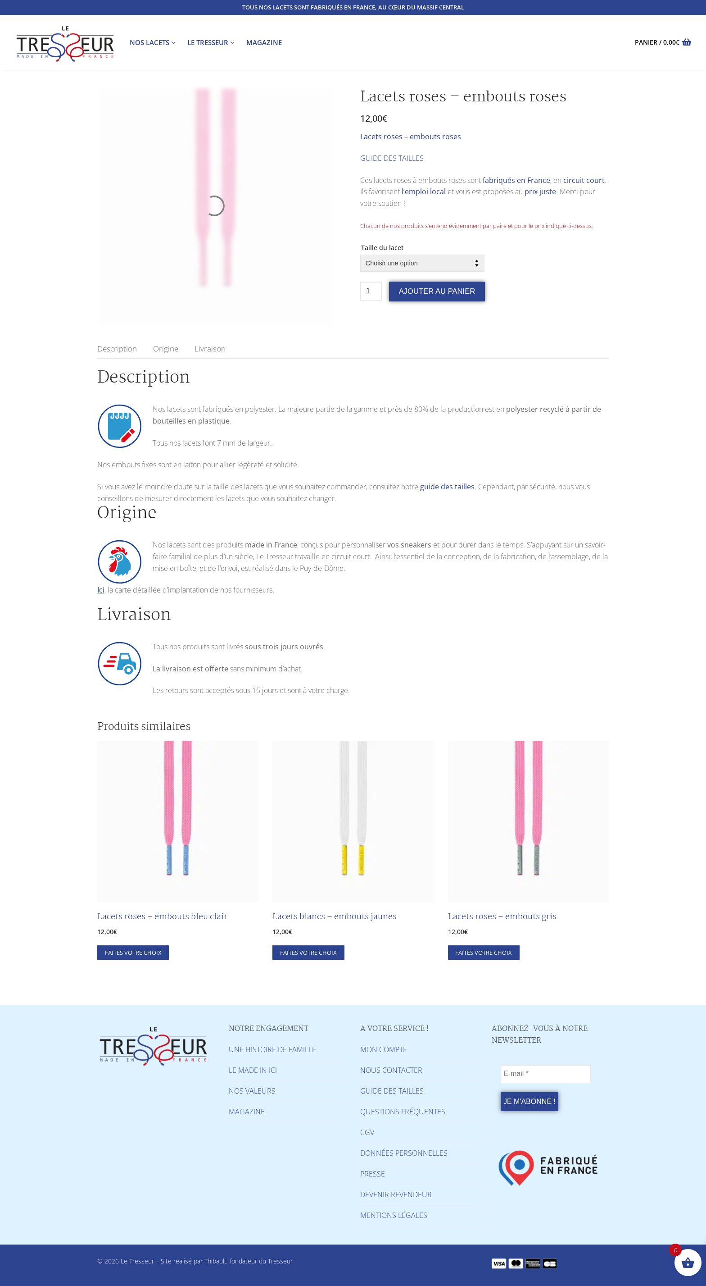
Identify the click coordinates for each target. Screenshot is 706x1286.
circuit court (584, 180)
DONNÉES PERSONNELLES (404, 1153)
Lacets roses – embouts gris (502, 917)
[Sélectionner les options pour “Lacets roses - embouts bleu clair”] (133, 952)
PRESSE (372, 1174)
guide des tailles (447, 487)
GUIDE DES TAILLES (392, 158)
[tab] (117, 348)
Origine (165, 348)
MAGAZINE (247, 1112)
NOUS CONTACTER (391, 1070)
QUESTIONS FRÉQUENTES (402, 1112)
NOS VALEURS (252, 1091)
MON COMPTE (383, 1049)
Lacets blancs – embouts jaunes (334, 917)
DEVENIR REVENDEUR (396, 1194)
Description (117, 348)
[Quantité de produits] (371, 291)
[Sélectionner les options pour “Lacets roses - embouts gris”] (484, 952)
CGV (367, 1132)
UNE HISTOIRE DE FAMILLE (272, 1049)
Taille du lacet (382, 247)
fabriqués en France (516, 180)
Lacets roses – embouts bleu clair (162, 917)
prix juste (540, 191)
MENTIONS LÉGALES (393, 1215)
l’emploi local (424, 191)
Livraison (210, 348)
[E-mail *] (546, 1074)
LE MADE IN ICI (253, 1070)
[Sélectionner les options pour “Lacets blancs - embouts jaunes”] (308, 952)
